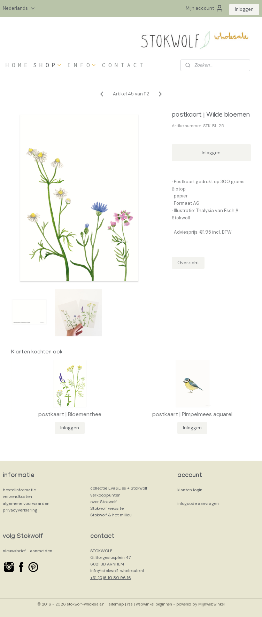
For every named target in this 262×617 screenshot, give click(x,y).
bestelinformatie (19, 490)
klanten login (189, 490)
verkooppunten (105, 495)
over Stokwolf (103, 502)
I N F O (82, 65)
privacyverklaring (20, 510)
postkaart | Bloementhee (69, 414)
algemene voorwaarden (26, 503)
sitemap (116, 604)
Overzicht (188, 263)
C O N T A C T (122, 65)
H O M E (17, 65)
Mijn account (205, 8)
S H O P (47, 65)
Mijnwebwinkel (211, 604)
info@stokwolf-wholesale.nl (117, 570)
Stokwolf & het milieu (111, 515)
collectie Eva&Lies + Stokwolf (118, 488)
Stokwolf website (107, 508)
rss (130, 604)
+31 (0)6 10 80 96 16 (110, 577)
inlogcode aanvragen (198, 503)
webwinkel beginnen (154, 604)
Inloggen (244, 9)
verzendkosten (17, 496)
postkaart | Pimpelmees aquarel (192, 414)
